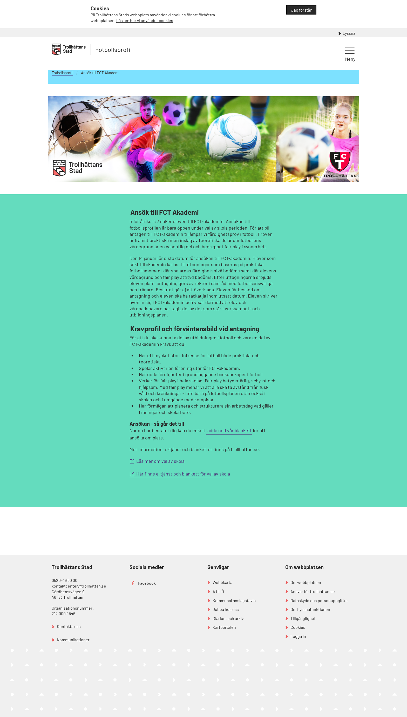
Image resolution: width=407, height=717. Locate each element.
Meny (350, 59)
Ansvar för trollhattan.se (312, 591)
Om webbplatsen (305, 582)
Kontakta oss (69, 626)
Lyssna (349, 33)
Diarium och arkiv (228, 618)
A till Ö (218, 591)
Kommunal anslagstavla (234, 600)
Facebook (147, 583)
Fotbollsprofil (113, 49)
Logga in (298, 636)
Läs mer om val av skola (160, 461)
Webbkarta (222, 582)
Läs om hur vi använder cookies (144, 20)
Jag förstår (301, 9)
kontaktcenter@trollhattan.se (79, 585)
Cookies (297, 627)
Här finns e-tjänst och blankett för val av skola (183, 474)
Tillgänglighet (303, 618)
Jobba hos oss (226, 609)
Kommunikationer (73, 639)
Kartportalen (224, 627)
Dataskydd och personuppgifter (319, 600)
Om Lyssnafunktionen (310, 609)
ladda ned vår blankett (229, 430)
